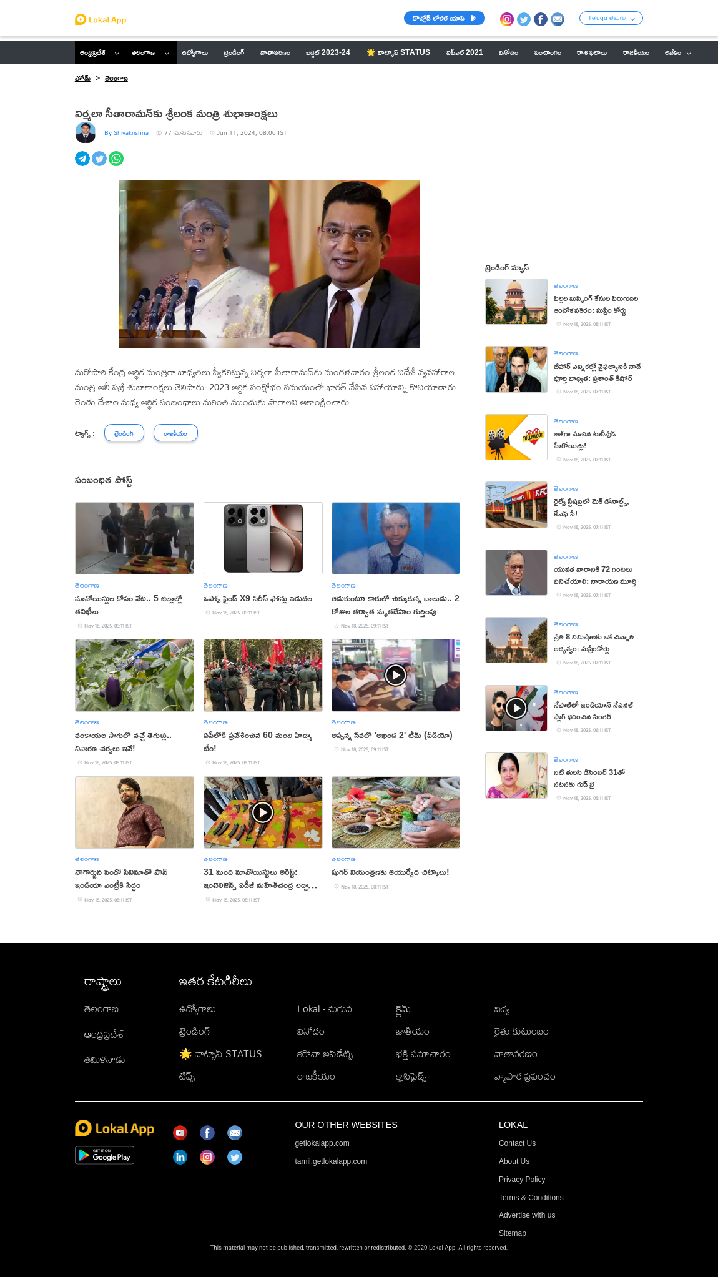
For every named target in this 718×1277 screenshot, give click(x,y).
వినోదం (311, 1031)
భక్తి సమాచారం (423, 1053)
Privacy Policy (522, 1179)
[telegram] (83, 165)
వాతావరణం (516, 1053)
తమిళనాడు (104, 1059)
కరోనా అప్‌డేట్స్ (325, 1053)
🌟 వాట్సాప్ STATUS (220, 1053)
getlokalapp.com (322, 1143)
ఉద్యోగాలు (197, 1008)
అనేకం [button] (678, 52)
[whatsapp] (117, 165)
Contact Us (517, 1143)
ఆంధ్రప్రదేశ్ (92, 52)
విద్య (501, 1008)
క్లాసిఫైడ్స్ (411, 1076)
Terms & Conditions (531, 1197)
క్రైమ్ (403, 1008)
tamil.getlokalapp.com (331, 1161)
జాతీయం (413, 1031)
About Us (514, 1161)
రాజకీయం (316, 1076)
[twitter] (100, 165)
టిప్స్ (187, 1076)
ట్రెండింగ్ (194, 1031)
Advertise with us (527, 1215)
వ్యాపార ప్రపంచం (525, 1076)
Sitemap (512, 1233)
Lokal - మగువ (324, 1008)
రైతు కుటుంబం (521, 1031)
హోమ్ (83, 78)
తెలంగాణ (143, 52)
